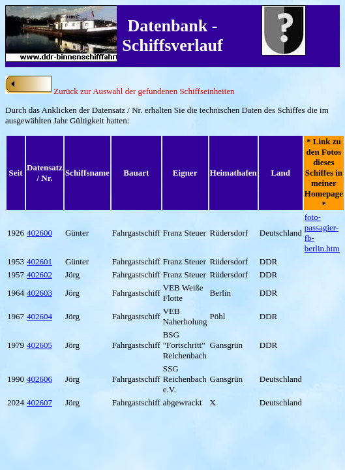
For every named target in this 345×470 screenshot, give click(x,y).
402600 (39, 233)
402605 (39, 345)
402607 (39, 402)
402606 (39, 379)
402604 (39, 316)
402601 (39, 261)
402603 (39, 293)
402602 (39, 274)
